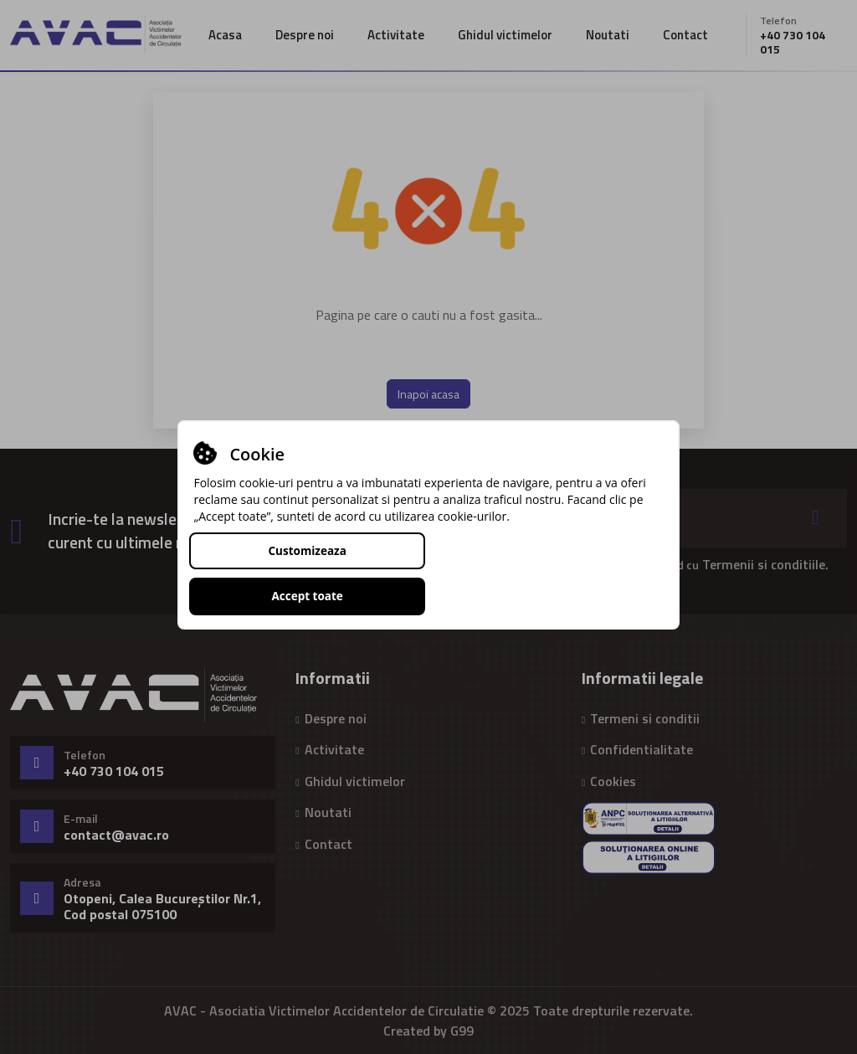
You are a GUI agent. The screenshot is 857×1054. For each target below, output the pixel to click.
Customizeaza (306, 573)
